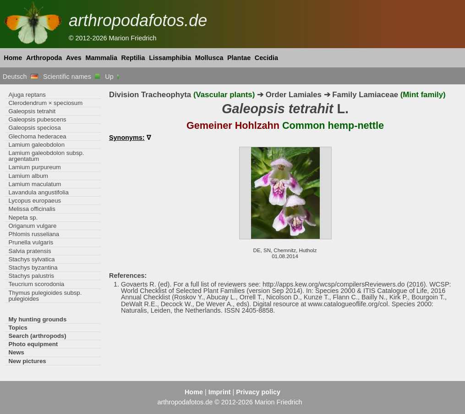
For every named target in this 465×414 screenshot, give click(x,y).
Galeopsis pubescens (37, 119)
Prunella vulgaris (30, 242)
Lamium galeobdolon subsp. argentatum (46, 155)
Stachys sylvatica (31, 259)
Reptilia (133, 57)
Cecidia (266, 57)
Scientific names (71, 76)
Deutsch (20, 76)
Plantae (239, 57)
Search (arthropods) (37, 335)
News (16, 352)
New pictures (27, 361)
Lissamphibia (170, 57)
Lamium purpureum (34, 167)
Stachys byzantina (32, 267)
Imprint (219, 392)
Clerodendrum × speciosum (45, 102)
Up (112, 76)
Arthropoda (44, 57)
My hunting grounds (37, 319)
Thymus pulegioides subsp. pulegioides (45, 295)
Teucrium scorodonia (36, 284)
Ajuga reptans (26, 94)
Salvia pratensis (29, 251)
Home (13, 57)
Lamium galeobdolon (36, 144)
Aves (74, 57)
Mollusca (209, 57)
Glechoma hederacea (37, 136)
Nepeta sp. (23, 217)
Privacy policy (258, 392)
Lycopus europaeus (34, 200)
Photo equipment (33, 344)
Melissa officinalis (31, 208)
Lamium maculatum (34, 184)
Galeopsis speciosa (34, 127)
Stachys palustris (31, 275)
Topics (17, 327)
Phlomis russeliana (33, 234)
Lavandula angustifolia (38, 192)
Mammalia (101, 57)
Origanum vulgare (32, 225)
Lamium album (28, 175)
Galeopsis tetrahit (31, 111)
